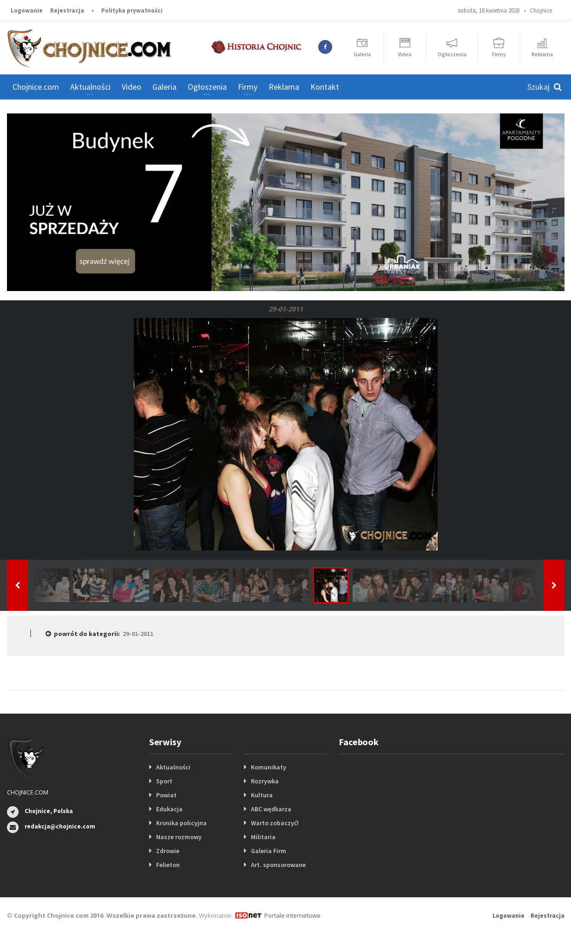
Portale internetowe (292, 915)
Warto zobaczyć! (275, 823)
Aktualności (173, 767)
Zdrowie (167, 851)
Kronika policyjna (181, 823)
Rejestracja (67, 10)
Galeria (164, 86)
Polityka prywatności (132, 10)
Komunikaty (268, 767)
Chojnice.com (36, 86)
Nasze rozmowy (179, 837)
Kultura (262, 795)
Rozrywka (265, 781)
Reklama (284, 86)
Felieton (168, 865)
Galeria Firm (268, 851)
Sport (164, 781)
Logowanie (27, 10)
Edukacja (169, 809)
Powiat (166, 795)
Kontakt (324, 86)
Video (131, 86)
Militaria (263, 837)
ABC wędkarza (271, 809)
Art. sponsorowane (278, 865)
